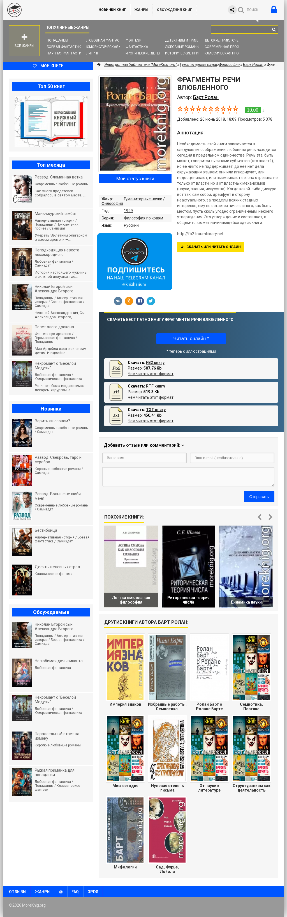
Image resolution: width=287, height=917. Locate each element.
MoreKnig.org (45, 10)
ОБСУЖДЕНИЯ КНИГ (174, 10)
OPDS (92, 892)
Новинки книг (112, 10)
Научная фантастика (66, 53)
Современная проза (223, 47)
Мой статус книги (135, 178)
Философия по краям (143, 218)
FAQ (75, 892)
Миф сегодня (125, 785)
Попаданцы (57, 40)
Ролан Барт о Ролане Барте (209, 706)
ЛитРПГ (92, 53)
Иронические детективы (148, 53)
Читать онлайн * (191, 338)
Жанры (141, 10)
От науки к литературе (209, 787)
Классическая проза (224, 53)
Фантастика (137, 47)
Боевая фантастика (65, 47)
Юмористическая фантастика (114, 47)
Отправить (259, 496)
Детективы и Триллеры (185, 40)
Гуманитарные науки (143, 199)
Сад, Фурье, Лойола (167, 869)
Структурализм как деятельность (251, 787)
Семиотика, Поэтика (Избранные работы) (251, 706)
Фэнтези (134, 40)
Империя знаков (125, 704)
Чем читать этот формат (150, 374)
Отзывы (17, 892)
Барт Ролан (253, 64)
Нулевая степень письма (167, 787)
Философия (112, 203)
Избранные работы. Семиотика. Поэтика (167, 706)
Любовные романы (182, 47)
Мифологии (125, 867)
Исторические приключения (191, 53)
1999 (128, 210)
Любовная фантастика (107, 40)
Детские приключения (225, 40)
